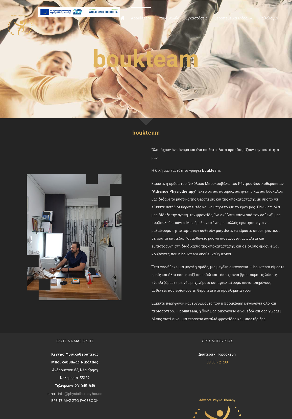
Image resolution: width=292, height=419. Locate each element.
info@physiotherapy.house (80, 393)
